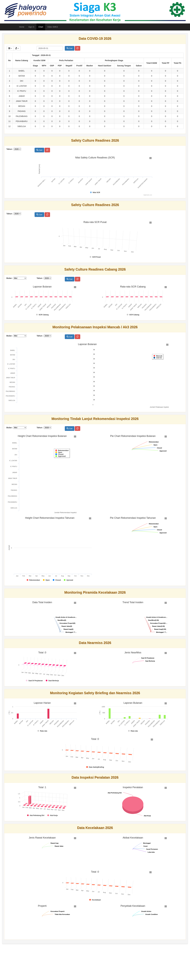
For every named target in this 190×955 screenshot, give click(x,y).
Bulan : (16, 278)
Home (21, 27)
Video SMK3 (52, 27)
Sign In (31, 27)
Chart (40, 27)
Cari (70, 48)
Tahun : (13, 149)
